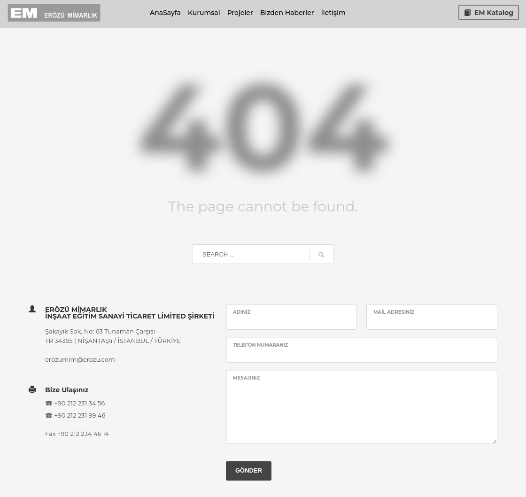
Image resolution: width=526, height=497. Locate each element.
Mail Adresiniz (393, 312)
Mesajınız (246, 378)
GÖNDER (248, 470)
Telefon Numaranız (260, 345)
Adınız (241, 312)
